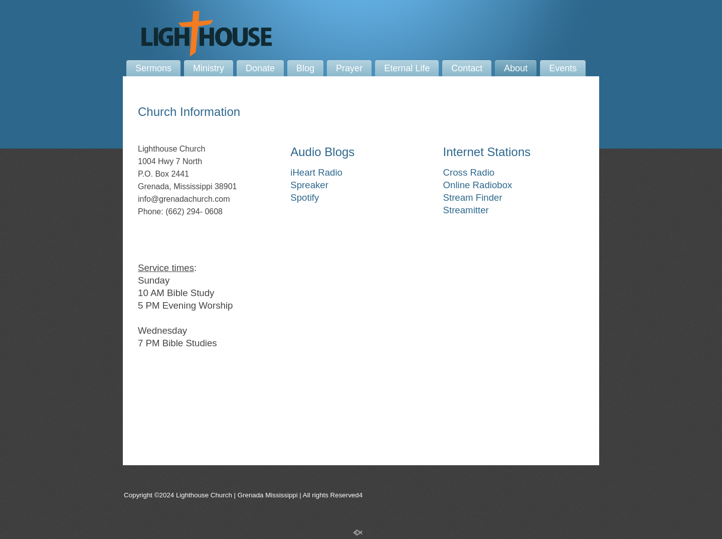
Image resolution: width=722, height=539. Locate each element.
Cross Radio (469, 172)
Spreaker (309, 185)
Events (563, 68)
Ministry (208, 68)
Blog (305, 68)
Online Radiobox (477, 185)
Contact (466, 68)
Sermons (153, 68)
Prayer (349, 68)
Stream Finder (472, 197)
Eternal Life (407, 68)
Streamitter (466, 210)
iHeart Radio (316, 172)
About (515, 68)
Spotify (304, 197)
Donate (260, 68)
